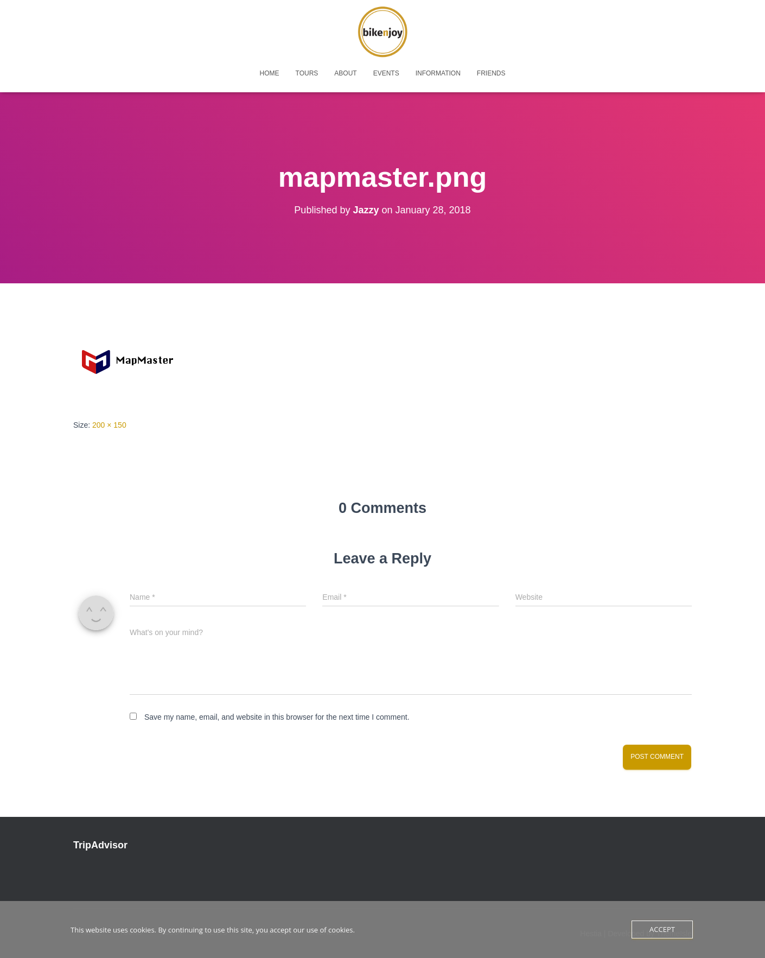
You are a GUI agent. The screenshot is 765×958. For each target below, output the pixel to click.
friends (491, 73)
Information (438, 73)
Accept (662, 929)
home (269, 73)
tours (307, 73)
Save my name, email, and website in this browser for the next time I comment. (277, 717)
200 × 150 (109, 425)
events (386, 73)
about (345, 73)
